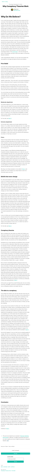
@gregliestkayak (17, 10)
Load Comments (15, 450)
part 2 (27, 329)
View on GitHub (11, 446)
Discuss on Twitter (4, 446)
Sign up (15, 461)
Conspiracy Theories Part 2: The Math (8, 470)
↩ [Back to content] (7, 440)
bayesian (5, 466)
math (9, 466)
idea (2, 466)
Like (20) (15, 453)
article (12, 466)
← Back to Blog (4, 1)
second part (15, 51)
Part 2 (10, 118)
